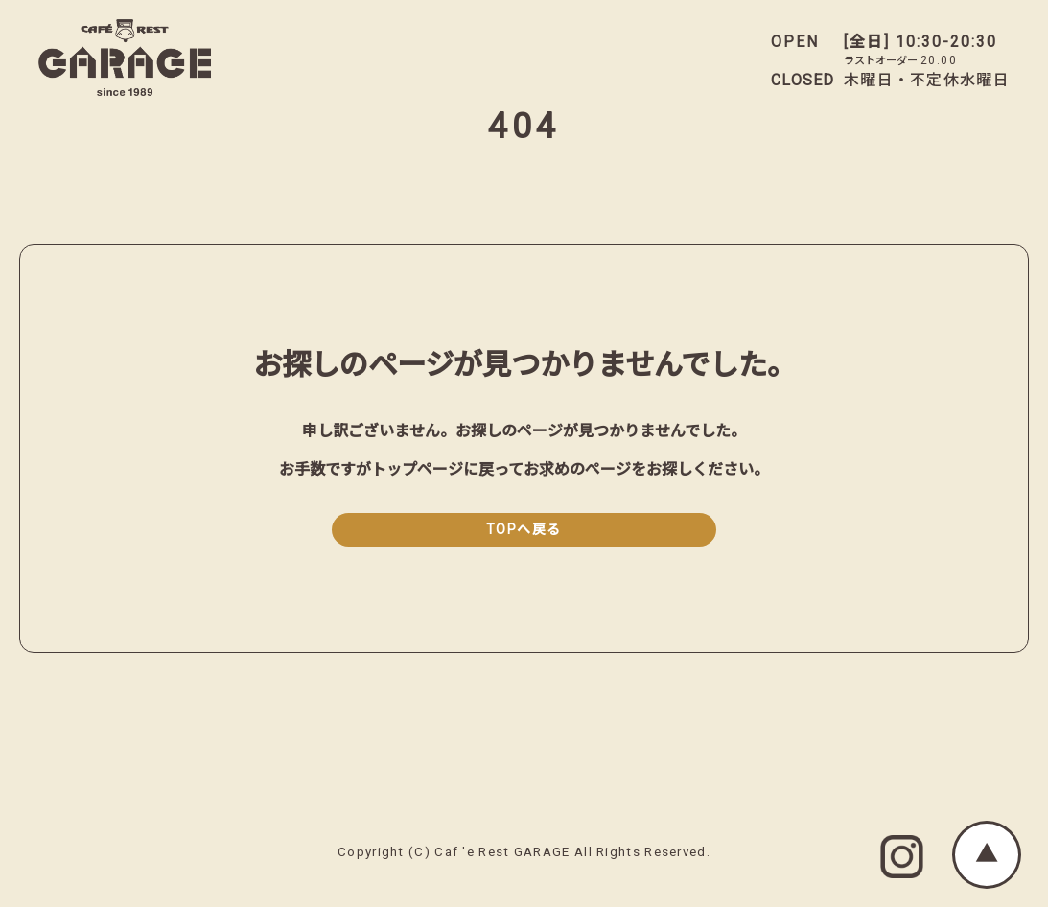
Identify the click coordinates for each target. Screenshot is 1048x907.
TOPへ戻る (524, 530)
